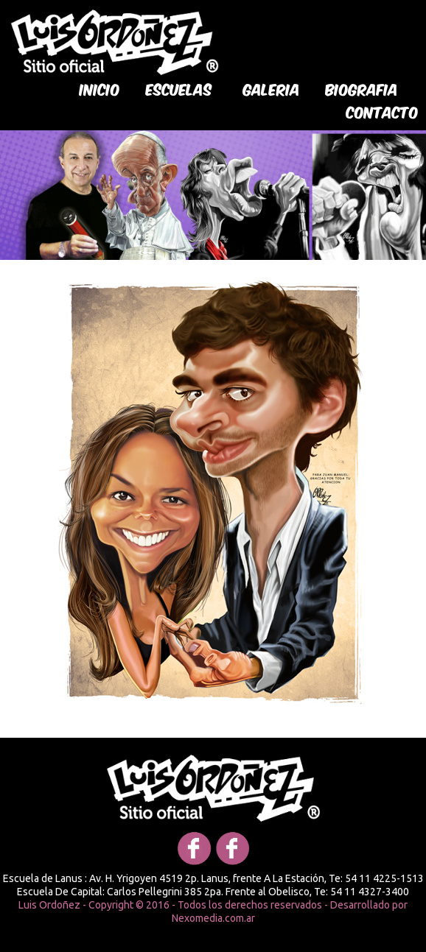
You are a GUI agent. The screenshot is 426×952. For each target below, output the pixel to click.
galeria (271, 88)
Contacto (382, 111)
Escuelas (179, 88)
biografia (362, 88)
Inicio (100, 88)
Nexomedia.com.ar (213, 918)
